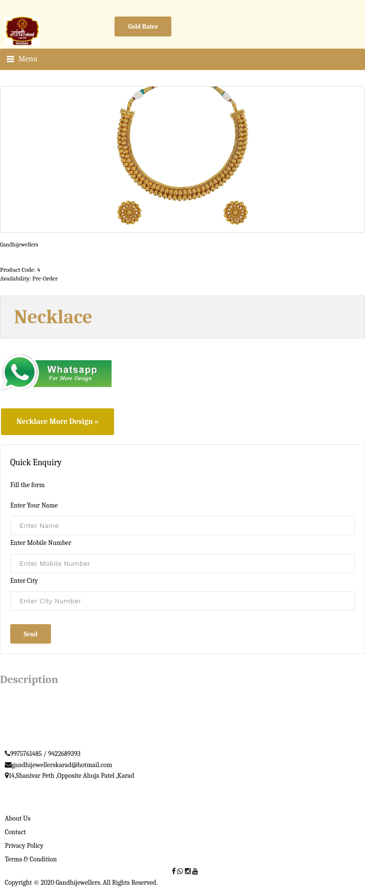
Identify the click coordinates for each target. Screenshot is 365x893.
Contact (15, 832)
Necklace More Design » (58, 421)
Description (29, 679)
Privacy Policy (24, 845)
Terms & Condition (31, 859)
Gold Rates (143, 26)
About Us (18, 818)
